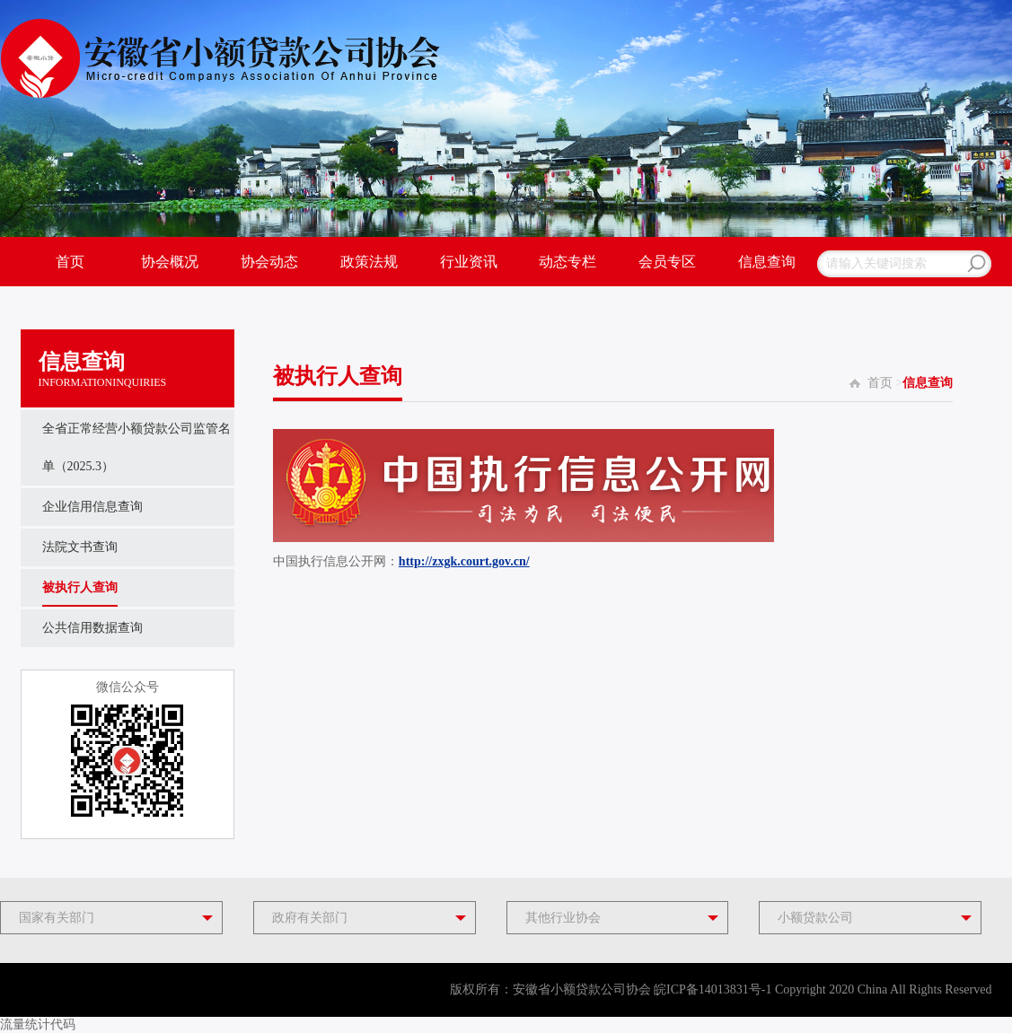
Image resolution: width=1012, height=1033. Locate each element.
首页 (70, 261)
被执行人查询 (80, 587)
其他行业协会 (563, 917)
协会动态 (269, 261)
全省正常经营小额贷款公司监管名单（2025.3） (136, 435)
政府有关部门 (310, 917)
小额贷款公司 (815, 917)
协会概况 (169, 261)
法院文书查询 (80, 547)
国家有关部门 (56, 917)
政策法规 (369, 261)
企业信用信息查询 (92, 506)
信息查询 (767, 261)
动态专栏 (567, 261)
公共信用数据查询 (92, 628)
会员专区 (667, 261)
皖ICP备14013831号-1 (712, 989)
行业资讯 (468, 261)
